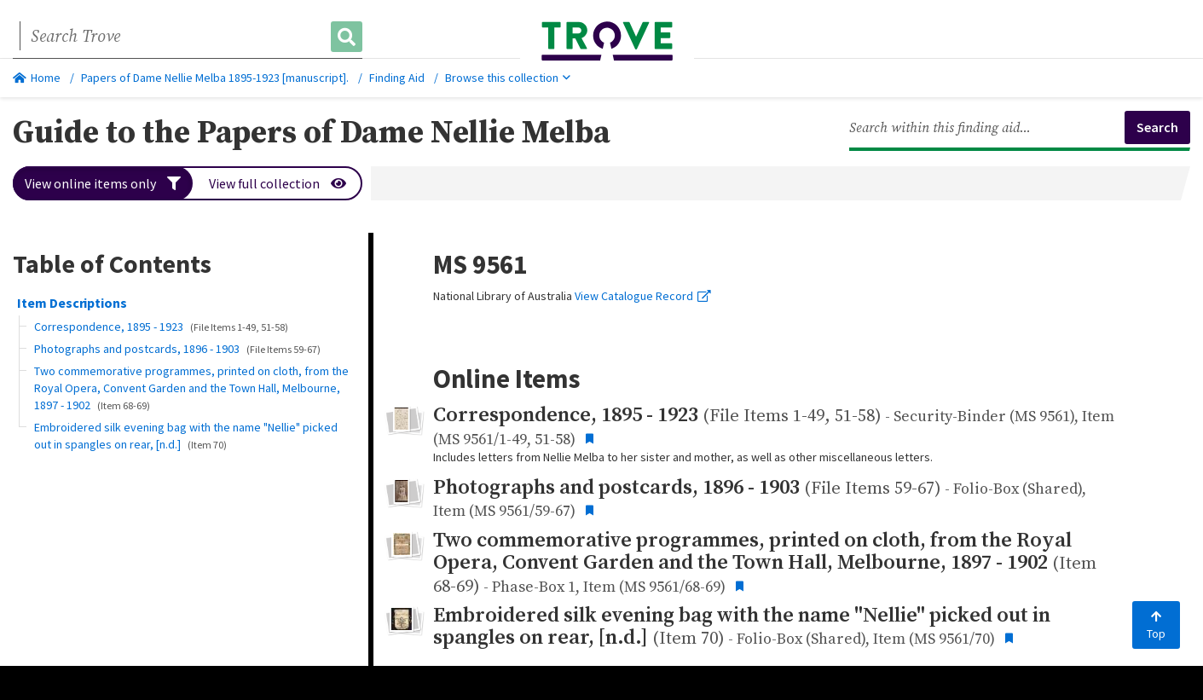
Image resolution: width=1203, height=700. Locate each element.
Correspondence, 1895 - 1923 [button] (161, 326)
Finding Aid (397, 77)
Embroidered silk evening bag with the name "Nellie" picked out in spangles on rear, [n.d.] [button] (186, 435)
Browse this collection (507, 77)
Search (1157, 127)
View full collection (277, 183)
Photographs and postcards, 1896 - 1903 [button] (177, 348)
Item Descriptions (72, 302)
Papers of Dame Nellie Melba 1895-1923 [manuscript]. (215, 77)
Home (37, 77)
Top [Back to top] (1156, 625)
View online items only (103, 183)
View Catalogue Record (643, 296)
